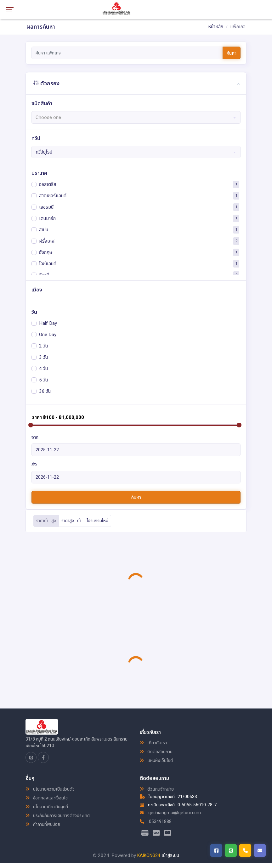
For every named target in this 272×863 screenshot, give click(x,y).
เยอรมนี (46, 207)
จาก (34, 437)
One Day (47, 334)
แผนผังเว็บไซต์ (156, 760)
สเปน (43, 229)
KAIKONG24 (148, 855)
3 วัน (43, 357)
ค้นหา (231, 53)
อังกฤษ (46, 252)
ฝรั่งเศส (46, 241)
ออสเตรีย (47, 184)
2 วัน (43, 345)
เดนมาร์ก (47, 218)
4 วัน (43, 368)
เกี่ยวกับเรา (153, 742)
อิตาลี (44, 275)
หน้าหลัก (215, 27)
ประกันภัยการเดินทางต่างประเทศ (58, 815)
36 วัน (45, 391)
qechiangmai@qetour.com (170, 812)
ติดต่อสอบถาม (156, 751)
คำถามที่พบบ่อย (43, 824)
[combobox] (136, 117)
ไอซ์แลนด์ (47, 263)
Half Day (48, 323)
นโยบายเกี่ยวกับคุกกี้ (47, 806)
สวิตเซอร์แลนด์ (52, 195)
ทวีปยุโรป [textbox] (44, 152)
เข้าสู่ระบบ (170, 855)
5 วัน (43, 379)
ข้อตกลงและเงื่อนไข (47, 797)
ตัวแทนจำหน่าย (157, 789)
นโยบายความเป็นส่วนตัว (50, 789)
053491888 (156, 821)
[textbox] (136, 117)
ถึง (34, 464)
